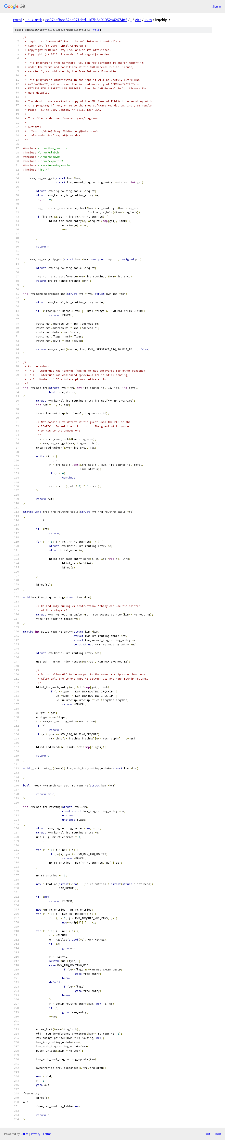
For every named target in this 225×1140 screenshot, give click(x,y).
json (217, 1134)
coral (17, 19)
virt (138, 19)
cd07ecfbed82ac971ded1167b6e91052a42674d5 (86, 19)
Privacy (35, 1134)
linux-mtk (33, 19)
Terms (47, 1134)
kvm (148, 19)
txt (207, 1134)
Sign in (216, 6)
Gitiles (24, 1134)
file (96, 30)
